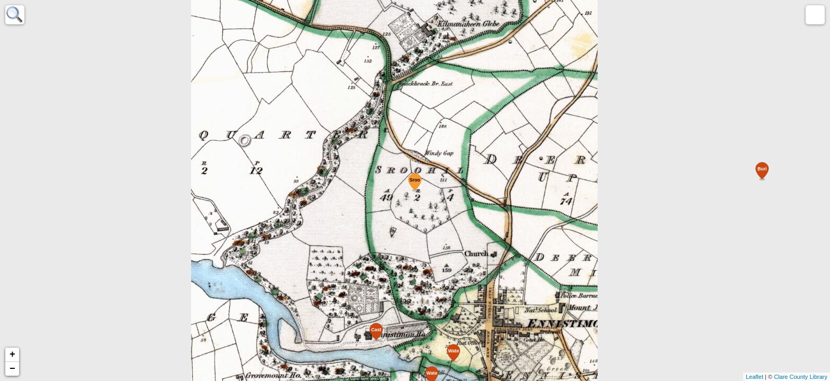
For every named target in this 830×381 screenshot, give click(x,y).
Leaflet (754, 377)
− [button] (12, 368)
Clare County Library (800, 377)
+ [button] (12, 354)
